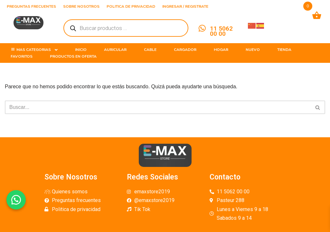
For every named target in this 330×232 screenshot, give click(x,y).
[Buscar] (158, 107)
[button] (16, 199)
